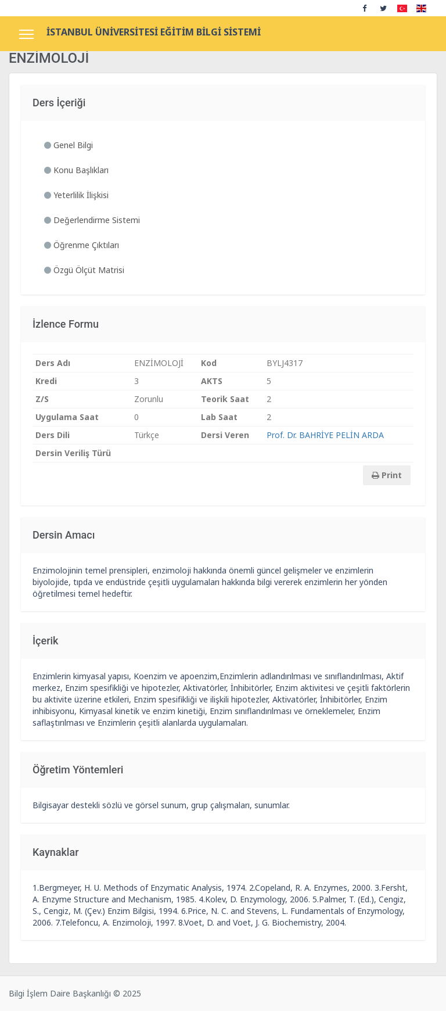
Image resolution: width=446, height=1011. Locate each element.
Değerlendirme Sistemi (92, 219)
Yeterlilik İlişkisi (76, 194)
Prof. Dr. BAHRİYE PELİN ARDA (325, 434)
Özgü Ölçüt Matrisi (84, 269)
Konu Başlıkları (76, 169)
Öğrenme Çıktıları (81, 244)
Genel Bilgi (68, 144)
